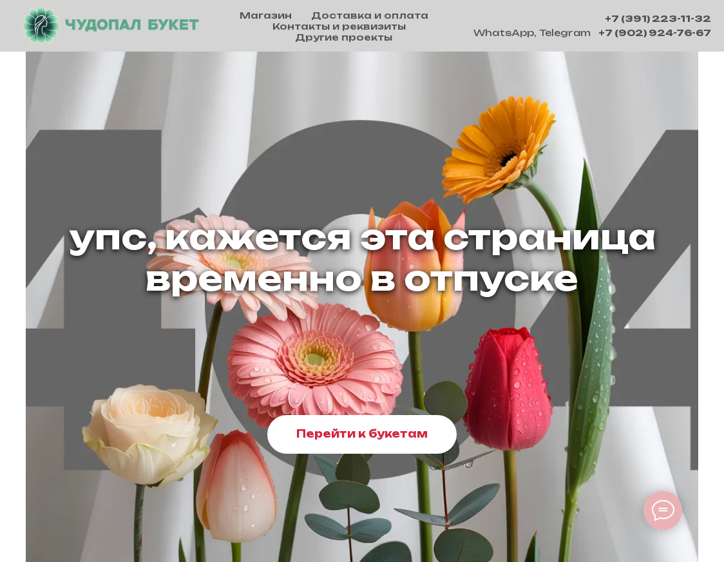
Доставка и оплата (369, 15)
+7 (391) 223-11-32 (658, 18)
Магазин (266, 15)
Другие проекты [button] (343, 37)
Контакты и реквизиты (339, 26)
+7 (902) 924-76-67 (654, 32)
